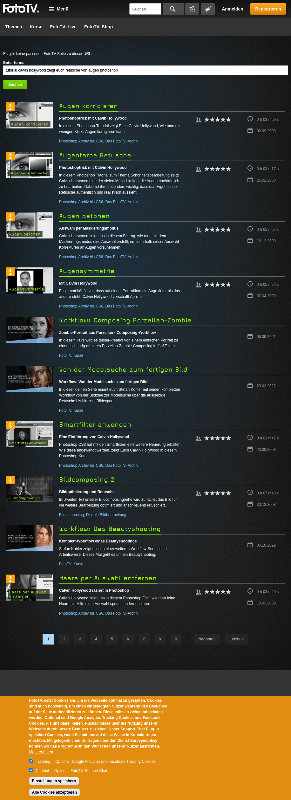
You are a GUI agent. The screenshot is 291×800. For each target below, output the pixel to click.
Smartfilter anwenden (95, 425)
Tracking (43, 761)
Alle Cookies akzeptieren (54, 792)
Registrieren (268, 8)
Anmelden (232, 8)
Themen (13, 26)
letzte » (236, 639)
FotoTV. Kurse (71, 355)
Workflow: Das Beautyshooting (110, 529)
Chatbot (42, 771)
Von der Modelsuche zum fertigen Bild (123, 370)
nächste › (207, 639)
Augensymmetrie (87, 271)
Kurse (36, 26)
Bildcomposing (71, 515)
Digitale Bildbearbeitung (106, 515)
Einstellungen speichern (54, 781)
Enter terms (13, 62)
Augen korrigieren (88, 106)
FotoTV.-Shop (98, 26)
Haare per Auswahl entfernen (108, 578)
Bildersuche (192, 9)
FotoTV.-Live (63, 26)
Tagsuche (208, 9)
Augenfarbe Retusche (95, 155)
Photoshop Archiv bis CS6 (81, 141)
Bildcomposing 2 (86, 480)
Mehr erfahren (41, 752)
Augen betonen (84, 216)
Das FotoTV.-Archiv (121, 141)
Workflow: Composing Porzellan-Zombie (125, 320)
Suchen (173, 9)
